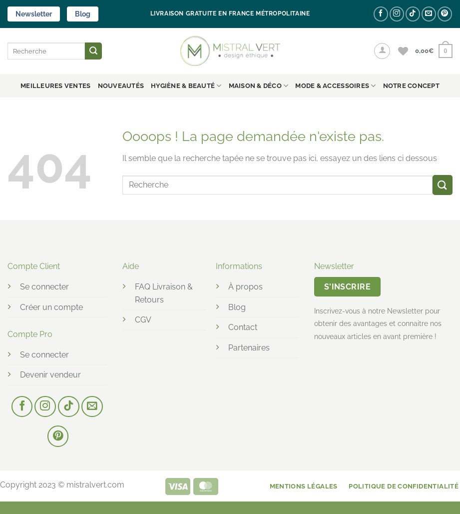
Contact (242, 327)
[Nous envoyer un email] (429, 13)
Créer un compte (51, 307)
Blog (82, 14)
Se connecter (44, 287)
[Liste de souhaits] (403, 51)
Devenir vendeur (50, 375)
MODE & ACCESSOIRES (335, 85)
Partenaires (249, 347)
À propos (245, 287)
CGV (143, 319)
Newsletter (33, 14)
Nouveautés (121, 86)
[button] (382, 51)
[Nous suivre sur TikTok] (413, 13)
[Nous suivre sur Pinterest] (445, 13)
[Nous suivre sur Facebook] (381, 13)
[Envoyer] (93, 51)
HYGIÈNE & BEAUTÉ (186, 85)
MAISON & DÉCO (259, 85)
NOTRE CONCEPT (411, 86)
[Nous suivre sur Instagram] (397, 13)
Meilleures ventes (55, 86)
